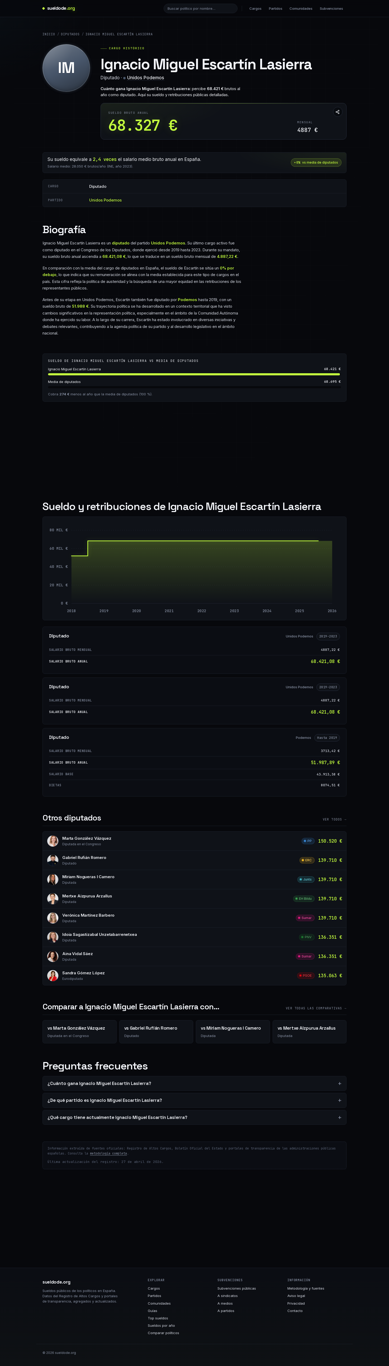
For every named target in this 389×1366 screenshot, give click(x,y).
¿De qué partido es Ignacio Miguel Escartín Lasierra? (105, 1100)
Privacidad (296, 1303)
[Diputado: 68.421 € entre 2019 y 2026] (218, 572)
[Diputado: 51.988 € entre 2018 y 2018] (73, 579)
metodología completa (108, 1153)
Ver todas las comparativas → (316, 1008)
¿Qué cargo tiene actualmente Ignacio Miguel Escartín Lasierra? (117, 1117)
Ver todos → (335, 819)
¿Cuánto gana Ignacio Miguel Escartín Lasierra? (99, 1083)
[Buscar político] (201, 8)
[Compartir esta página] (338, 112)
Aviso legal (296, 1296)
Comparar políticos (163, 1333)
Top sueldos (158, 1318)
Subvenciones (331, 8)
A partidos (225, 1311)
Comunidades (301, 8)
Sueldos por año (161, 1325)
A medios (225, 1303)
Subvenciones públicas (236, 1288)
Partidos (275, 8)
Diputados (70, 34)
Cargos (255, 8)
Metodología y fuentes (305, 1288)
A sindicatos (227, 1296)
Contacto (295, 1311)
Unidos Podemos (145, 77)
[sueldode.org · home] (58, 8)
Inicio (48, 34)
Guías (152, 1311)
